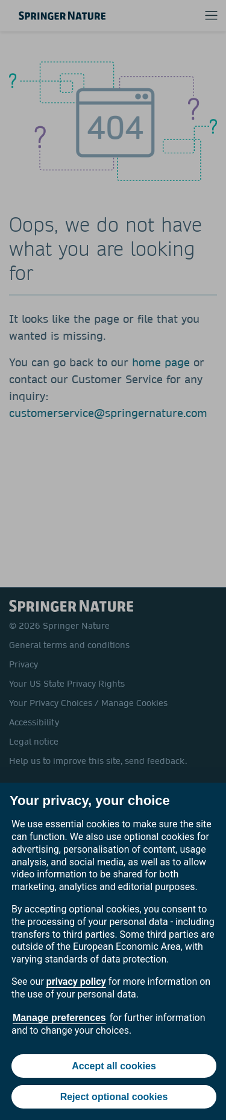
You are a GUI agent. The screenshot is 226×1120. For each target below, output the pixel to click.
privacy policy (76, 981)
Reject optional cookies (114, 1097)
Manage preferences (59, 1018)
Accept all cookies (114, 1066)
